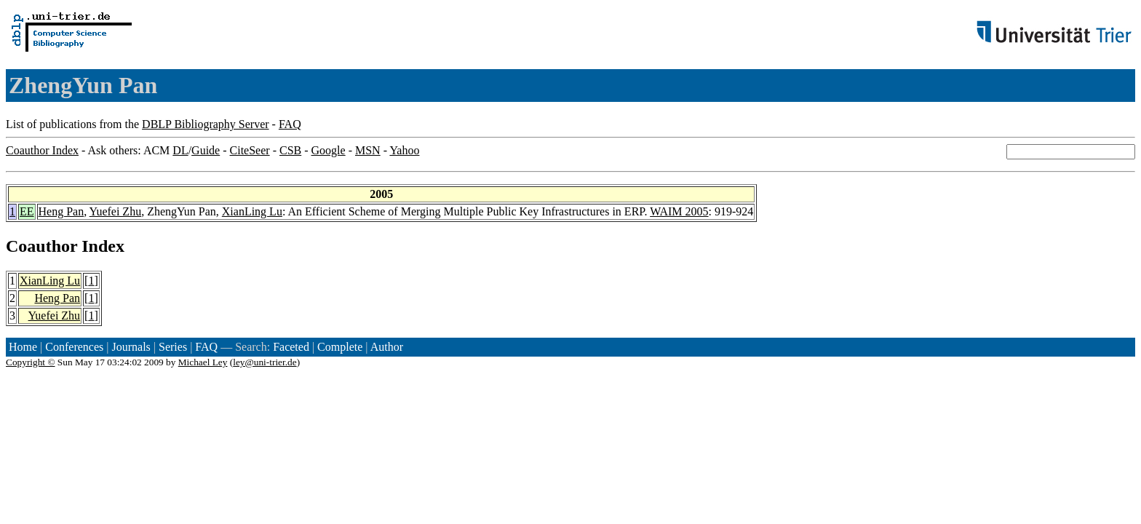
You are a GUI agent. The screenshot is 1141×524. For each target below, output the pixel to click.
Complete (339, 347)
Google (328, 150)
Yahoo (404, 150)
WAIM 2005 (679, 211)
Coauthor (41, 246)
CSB (290, 150)
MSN (368, 150)
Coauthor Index (42, 150)
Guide (205, 150)
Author (386, 347)
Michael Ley (203, 362)
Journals (130, 347)
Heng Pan (61, 211)
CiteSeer (250, 150)
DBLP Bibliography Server (205, 124)
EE (27, 211)
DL (180, 150)
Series (173, 347)
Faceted (291, 347)
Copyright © (30, 362)
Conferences (74, 347)
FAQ (290, 124)
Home (23, 347)
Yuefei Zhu (116, 211)
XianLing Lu (252, 211)
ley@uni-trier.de (264, 362)
